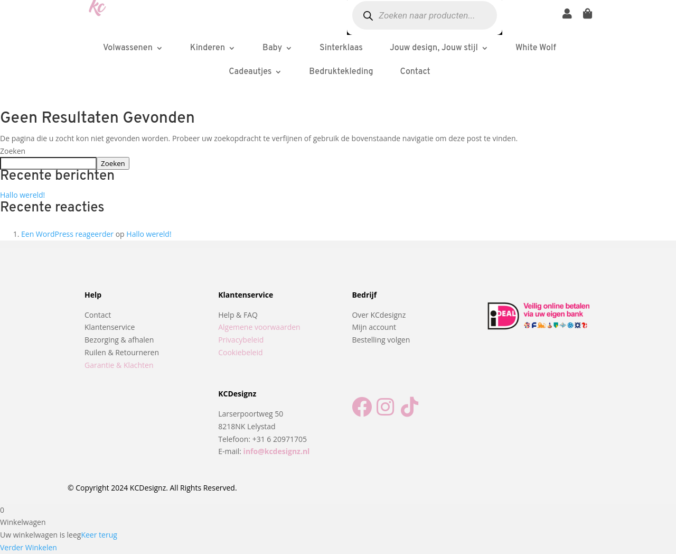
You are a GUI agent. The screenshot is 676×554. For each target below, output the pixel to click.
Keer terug (99, 535)
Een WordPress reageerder (67, 234)
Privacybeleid (241, 340)
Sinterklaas (341, 48)
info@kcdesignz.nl (276, 451)
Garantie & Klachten (119, 365)
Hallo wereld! (22, 195)
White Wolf (535, 48)
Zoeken (12, 151)
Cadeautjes (250, 72)
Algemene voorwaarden (259, 327)
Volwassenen (128, 48)
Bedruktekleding (341, 72)
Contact (415, 72)
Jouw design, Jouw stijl (434, 48)
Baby (272, 48)
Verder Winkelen (28, 547)
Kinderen (207, 48)
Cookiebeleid (240, 352)
